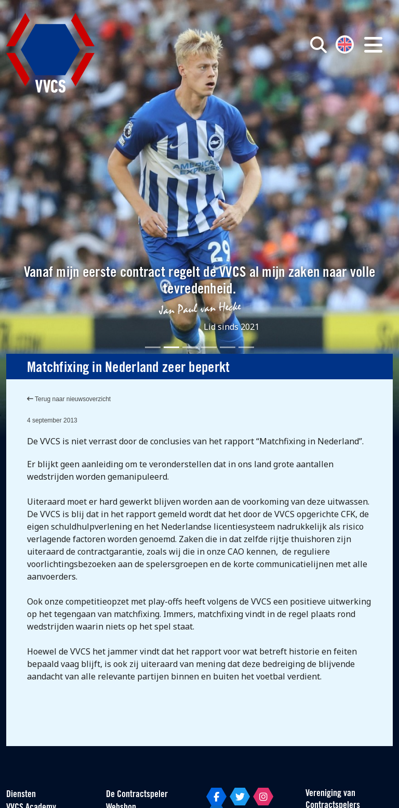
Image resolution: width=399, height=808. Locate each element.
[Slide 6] (246, 347)
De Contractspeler (137, 795)
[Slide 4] (209, 347)
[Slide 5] (227, 347)
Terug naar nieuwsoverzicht (69, 399)
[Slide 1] (153, 347)
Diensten (21, 795)
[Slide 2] (171, 347)
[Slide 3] (190, 347)
